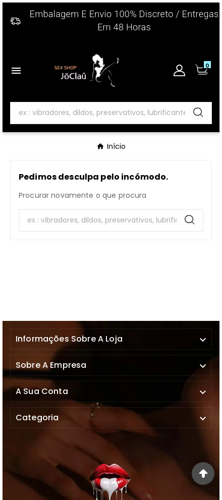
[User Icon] (179, 70)
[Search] (98, 113)
